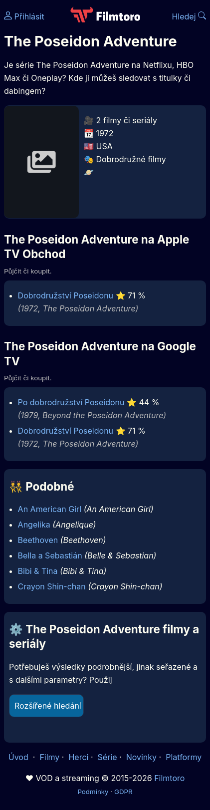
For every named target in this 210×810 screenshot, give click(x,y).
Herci (78, 757)
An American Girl (50, 509)
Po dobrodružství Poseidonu (71, 402)
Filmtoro (169, 778)
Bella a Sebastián (50, 555)
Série (107, 757)
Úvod (19, 757)
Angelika (34, 525)
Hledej (189, 16)
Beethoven (38, 540)
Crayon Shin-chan (52, 586)
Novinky (141, 757)
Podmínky (92, 792)
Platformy (184, 757)
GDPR (123, 792)
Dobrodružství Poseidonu (65, 295)
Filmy (49, 757)
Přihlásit (24, 16)
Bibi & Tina (38, 571)
